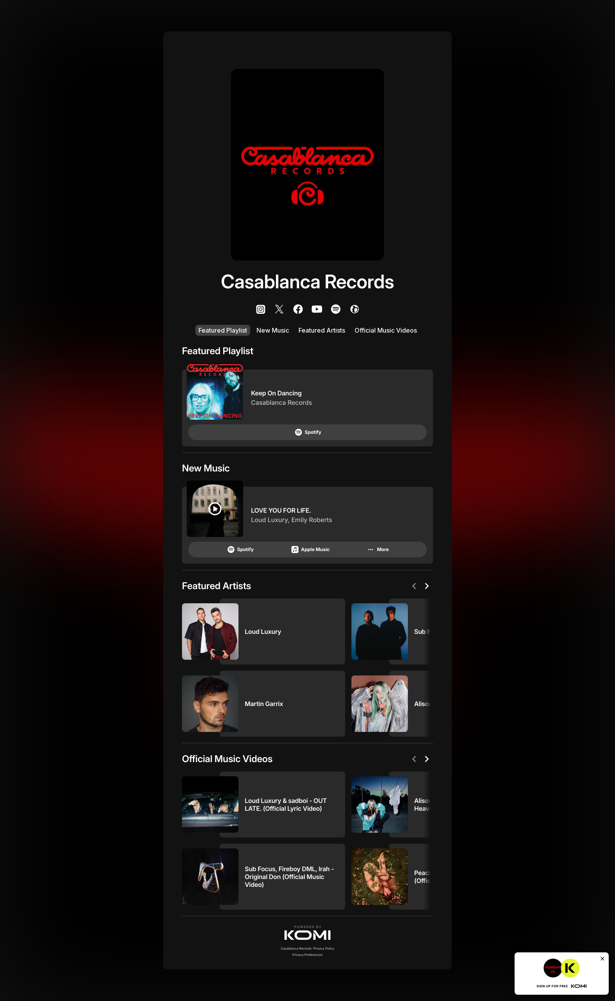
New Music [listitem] (273, 330)
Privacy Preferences (308, 955)
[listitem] (260, 309)
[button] (307, 933)
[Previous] (414, 586)
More (377, 549)
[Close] (602, 959)
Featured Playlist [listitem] (222, 330)
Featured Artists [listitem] (321, 330)
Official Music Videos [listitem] (386, 330)
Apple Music (310, 549)
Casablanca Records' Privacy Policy (308, 948)
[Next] (426, 586)
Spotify (307, 432)
